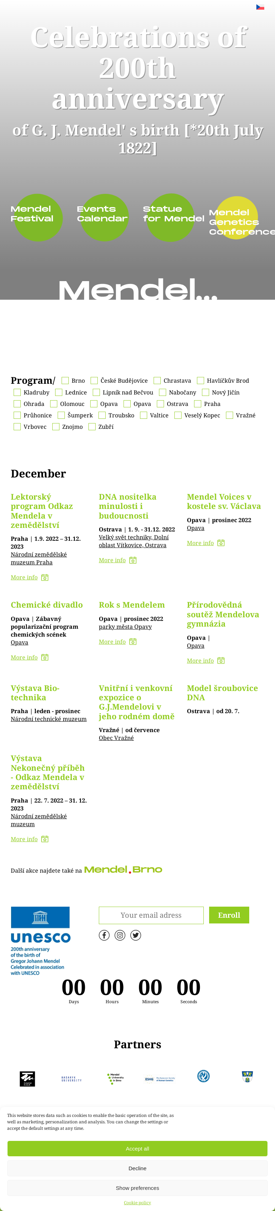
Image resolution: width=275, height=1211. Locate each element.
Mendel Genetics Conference (231, 222)
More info (29, 577)
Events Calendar (99, 214)
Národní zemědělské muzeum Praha (39, 558)
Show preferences (137, 1188)
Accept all (137, 1149)
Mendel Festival (32, 214)
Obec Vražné (116, 738)
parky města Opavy (125, 627)
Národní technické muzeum (49, 719)
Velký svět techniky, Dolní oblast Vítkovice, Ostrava (134, 541)
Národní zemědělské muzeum (39, 820)
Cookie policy (137, 1203)
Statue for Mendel (165, 214)
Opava (195, 528)
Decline (137, 1168)
